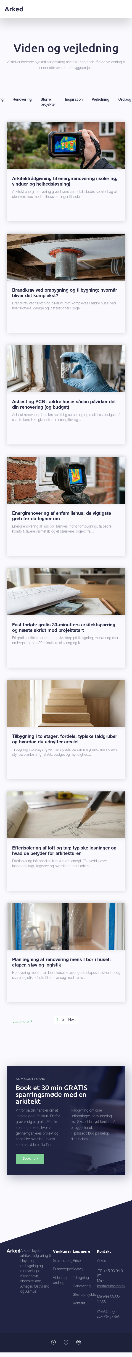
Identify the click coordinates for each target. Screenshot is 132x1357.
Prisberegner (63, 1269)
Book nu (29, 1158)
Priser (77, 1261)
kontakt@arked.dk (111, 1286)
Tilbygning (81, 1278)
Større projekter (85, 1295)
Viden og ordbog (60, 1280)
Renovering (82, 1286)
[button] (124, 8)
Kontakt (79, 1304)
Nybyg (78, 1269)
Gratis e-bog (63, 1261)
